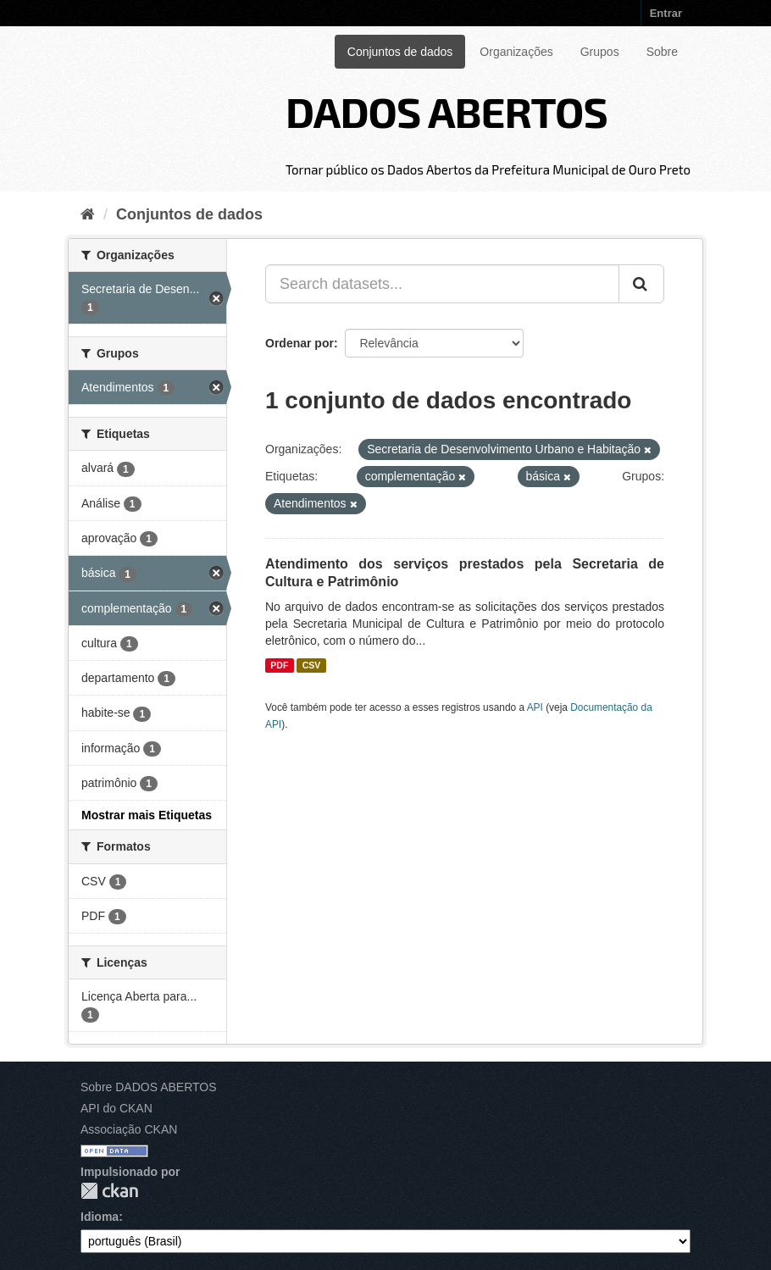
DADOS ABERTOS (446, 111)
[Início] (87, 214)
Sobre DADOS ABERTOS (148, 1087)
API (535, 707)
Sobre (662, 51)
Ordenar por (299, 343)
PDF (279, 665)
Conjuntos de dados (400, 51)
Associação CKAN (128, 1129)
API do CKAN (116, 1108)
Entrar (666, 13)
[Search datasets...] (442, 283)
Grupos (599, 51)
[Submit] (641, 283)
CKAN (109, 1191)
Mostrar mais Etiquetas (146, 815)
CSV (311, 665)
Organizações (516, 51)
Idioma (99, 1216)
